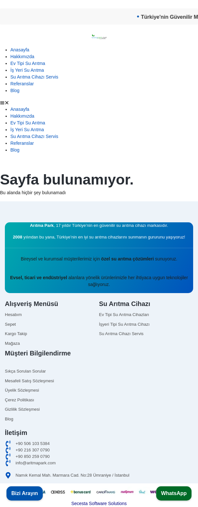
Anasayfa (19, 49)
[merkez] (99, 456)
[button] (99, 102)
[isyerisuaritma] (146, 324)
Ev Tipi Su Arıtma (27, 63)
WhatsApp (174, 493)
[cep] (99, 443)
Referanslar (22, 83)
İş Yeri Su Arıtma (27, 70)
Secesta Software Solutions (99, 503)
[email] (99, 463)
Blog (14, 90)
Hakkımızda (22, 56)
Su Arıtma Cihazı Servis (34, 76)
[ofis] (99, 450)
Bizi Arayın (24, 493)
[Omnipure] (146, 334)
